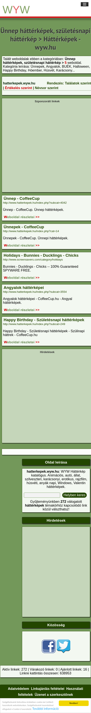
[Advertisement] (44, 147)
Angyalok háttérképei (24, 287)
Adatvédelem (18, 689)
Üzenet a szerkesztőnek (54, 694)
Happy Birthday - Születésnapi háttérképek (44, 320)
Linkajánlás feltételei (47, 689)
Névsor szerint (46, 88)
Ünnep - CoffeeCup (22, 198)
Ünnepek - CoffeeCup (24, 227)
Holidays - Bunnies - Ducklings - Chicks (41, 255)
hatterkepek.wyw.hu (19, 83)
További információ (45, 709)
